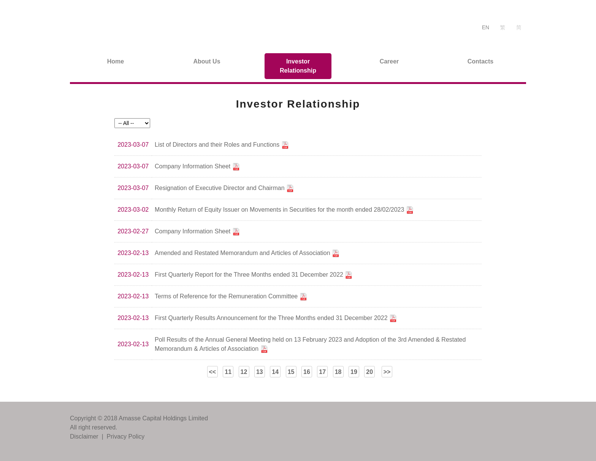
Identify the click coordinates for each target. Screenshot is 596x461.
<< (212, 372)
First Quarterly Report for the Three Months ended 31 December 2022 (253, 275)
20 (369, 372)
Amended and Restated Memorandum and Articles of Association (247, 253)
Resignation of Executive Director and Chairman (224, 188)
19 (353, 372)
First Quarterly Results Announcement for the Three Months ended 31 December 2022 (276, 318)
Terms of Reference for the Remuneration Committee (231, 297)
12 (244, 372)
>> (387, 372)
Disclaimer (84, 436)
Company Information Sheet (197, 167)
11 (228, 372)
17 (322, 372)
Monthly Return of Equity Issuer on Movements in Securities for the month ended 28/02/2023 (284, 210)
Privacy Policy (126, 436)
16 (306, 372)
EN (485, 27)
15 (291, 372)
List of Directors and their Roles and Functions (222, 145)
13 (259, 372)
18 (338, 372)
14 (275, 372)
